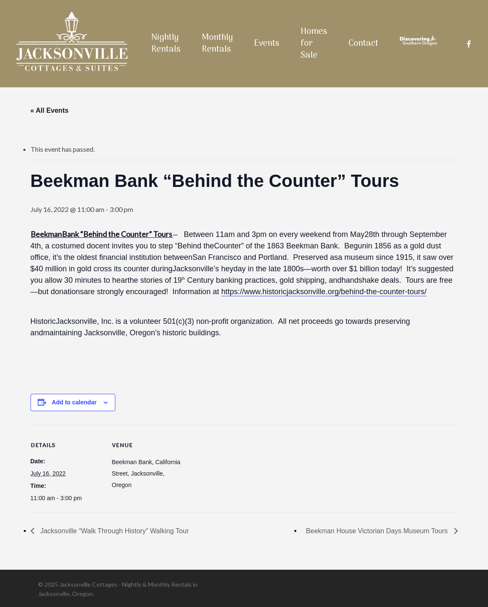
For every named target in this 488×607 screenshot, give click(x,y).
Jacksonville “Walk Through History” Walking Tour (114, 531)
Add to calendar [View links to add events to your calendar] (74, 402)
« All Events (50, 110)
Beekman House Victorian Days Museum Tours (377, 531)
